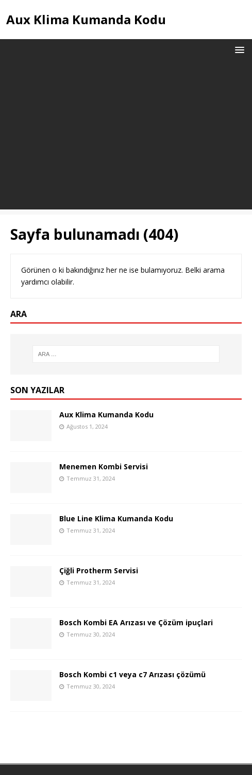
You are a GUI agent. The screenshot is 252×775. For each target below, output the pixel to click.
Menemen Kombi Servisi (103, 466)
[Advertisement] (126, 137)
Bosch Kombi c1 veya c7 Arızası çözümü (132, 674)
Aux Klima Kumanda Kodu (106, 414)
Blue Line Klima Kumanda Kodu (116, 518)
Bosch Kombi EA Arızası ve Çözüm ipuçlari (136, 622)
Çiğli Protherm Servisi (98, 570)
